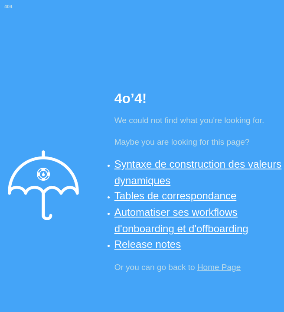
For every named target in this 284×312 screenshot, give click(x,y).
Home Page (219, 267)
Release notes (147, 244)
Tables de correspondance (175, 196)
